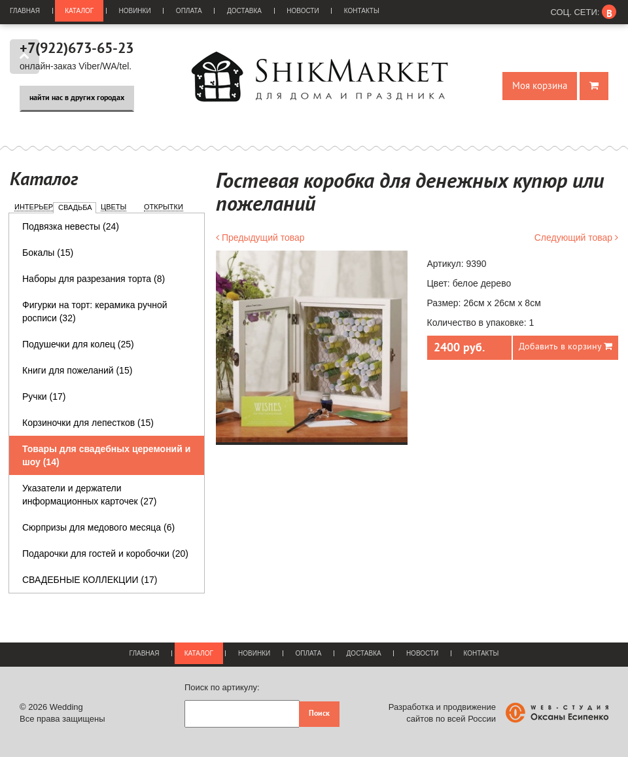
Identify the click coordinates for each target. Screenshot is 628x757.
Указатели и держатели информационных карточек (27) (89, 494)
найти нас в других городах (76, 98)
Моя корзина (539, 86)
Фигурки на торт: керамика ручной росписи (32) (94, 311)
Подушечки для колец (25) (78, 344)
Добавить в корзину (565, 346)
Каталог (79, 10)
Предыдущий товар (260, 237)
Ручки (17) (43, 396)
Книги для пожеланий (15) (77, 370)
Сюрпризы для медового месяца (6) (98, 527)
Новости (303, 10)
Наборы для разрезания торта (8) (93, 278)
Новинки (135, 10)
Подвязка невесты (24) (70, 226)
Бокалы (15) (47, 252)
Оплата (189, 10)
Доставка (244, 10)
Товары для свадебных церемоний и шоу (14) (106, 455)
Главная (25, 10)
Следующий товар (576, 237)
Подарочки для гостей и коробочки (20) (105, 553)
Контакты (361, 10)
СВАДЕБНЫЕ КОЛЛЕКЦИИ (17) (89, 579)
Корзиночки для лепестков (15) (88, 422)
